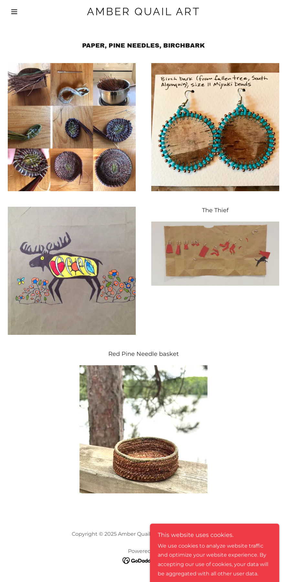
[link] (143, 13)
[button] (28, 11)
